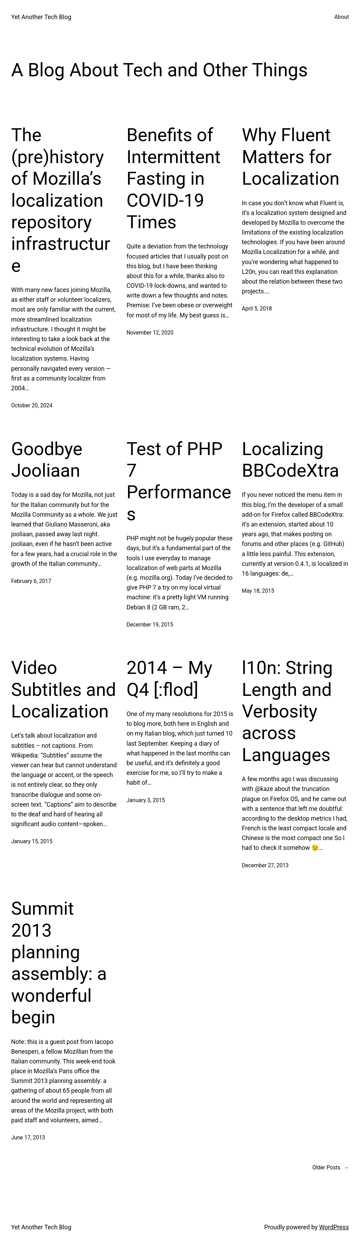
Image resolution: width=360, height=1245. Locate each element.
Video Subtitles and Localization (63, 689)
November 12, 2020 (150, 333)
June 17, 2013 (28, 1138)
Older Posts (330, 1167)
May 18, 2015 (258, 591)
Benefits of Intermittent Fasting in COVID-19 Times (174, 178)
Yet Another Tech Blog (41, 17)
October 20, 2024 (32, 405)
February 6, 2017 (31, 581)
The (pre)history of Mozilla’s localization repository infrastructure (60, 200)
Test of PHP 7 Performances (179, 481)
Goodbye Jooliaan (46, 459)
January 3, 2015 (146, 800)
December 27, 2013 (265, 865)
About (341, 17)
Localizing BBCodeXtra (290, 459)
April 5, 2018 (257, 309)
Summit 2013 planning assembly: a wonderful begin (59, 963)
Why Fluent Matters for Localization (290, 156)
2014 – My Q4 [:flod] (170, 678)
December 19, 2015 (150, 625)
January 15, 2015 (32, 841)
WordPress (334, 1227)
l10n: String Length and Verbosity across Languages (287, 711)
